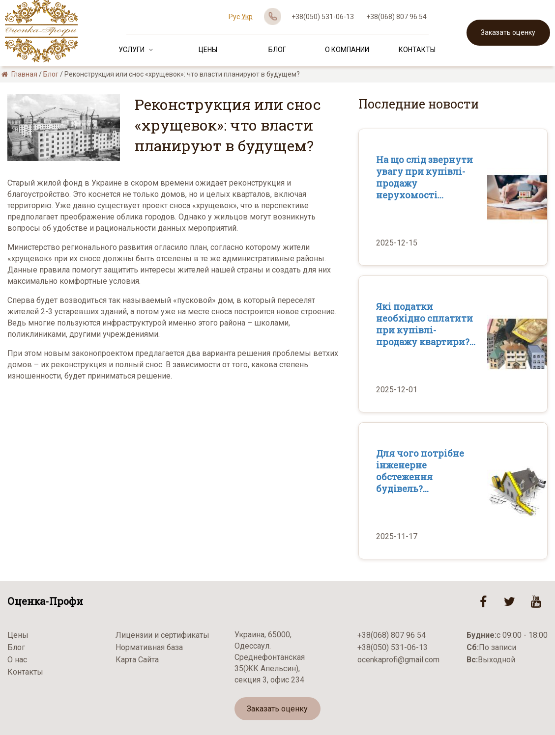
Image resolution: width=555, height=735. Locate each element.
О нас (17, 659)
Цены (208, 50)
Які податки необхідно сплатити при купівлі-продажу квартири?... (425, 324)
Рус (234, 17)
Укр (247, 17)
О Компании (347, 50)
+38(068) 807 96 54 (396, 17)
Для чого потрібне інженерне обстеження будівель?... (420, 470)
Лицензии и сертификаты (162, 635)
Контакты (417, 50)
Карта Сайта (137, 659)
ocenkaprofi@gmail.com (398, 659)
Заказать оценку (508, 32)
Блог (277, 50)
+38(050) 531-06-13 (323, 17)
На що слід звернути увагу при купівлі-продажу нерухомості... (424, 177)
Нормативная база (149, 647)
